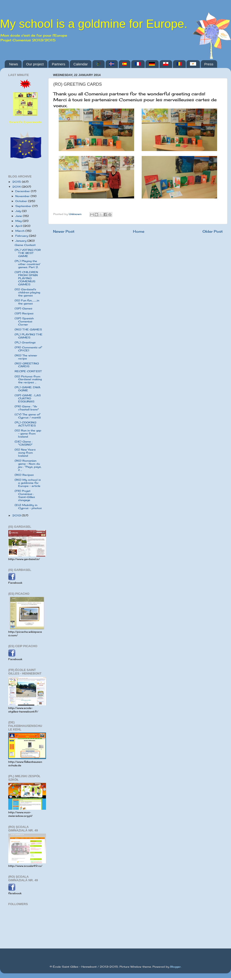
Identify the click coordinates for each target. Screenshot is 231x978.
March (20, 230)
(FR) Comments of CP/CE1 (28, 349)
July (18, 211)
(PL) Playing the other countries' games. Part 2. (27, 264)
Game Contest (25, 245)
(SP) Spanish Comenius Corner (24, 321)
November (23, 196)
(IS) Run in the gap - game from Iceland (28, 433)
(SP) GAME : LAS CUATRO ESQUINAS (28, 398)
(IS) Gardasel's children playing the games (27, 292)
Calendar (80, 64)
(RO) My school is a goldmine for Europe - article (28, 483)
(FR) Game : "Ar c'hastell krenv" (27, 408)
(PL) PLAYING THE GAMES (28, 336)
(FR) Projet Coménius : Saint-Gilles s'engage (25, 495)
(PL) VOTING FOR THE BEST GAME (28, 253)
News (13, 64)
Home (138, 231)
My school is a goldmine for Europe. (93, 23)
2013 (17, 515)
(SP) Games (23, 308)
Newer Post (63, 231)
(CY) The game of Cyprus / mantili (28, 416)
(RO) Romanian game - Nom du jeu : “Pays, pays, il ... (28, 465)
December (23, 191)
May (19, 221)
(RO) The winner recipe (26, 357)
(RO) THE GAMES (28, 329)
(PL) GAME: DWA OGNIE (27, 389)
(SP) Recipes (24, 313)
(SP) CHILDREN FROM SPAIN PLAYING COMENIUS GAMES (26, 278)
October (21, 201)
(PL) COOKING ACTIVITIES (25, 424)
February (22, 235)
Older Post (212, 231)
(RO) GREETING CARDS (27, 365)
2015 (17, 181)
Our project (35, 64)
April (19, 226)
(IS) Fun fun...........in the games (27, 302)
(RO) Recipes (24, 474)
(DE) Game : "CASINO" (24, 443)
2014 (17, 186)
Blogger (175, 966)
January (21, 240)
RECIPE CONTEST (28, 371)
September (23, 206)
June (19, 216)
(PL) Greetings (25, 342)
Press (208, 64)
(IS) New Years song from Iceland (25, 452)
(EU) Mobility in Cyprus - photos (28, 506)
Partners (58, 64)
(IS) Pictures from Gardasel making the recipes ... (28, 379)
